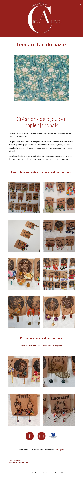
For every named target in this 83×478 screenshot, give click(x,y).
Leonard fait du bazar (30, 345)
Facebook (46, 345)
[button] (3, 3)
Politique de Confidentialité (18, 462)
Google (59, 449)
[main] (41, 44)
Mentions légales (15, 460)
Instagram (57, 345)
